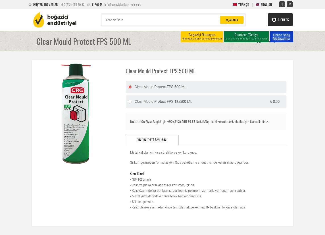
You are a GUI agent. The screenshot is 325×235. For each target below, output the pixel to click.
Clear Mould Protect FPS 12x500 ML (207, 101)
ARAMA (232, 19)
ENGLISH (266, 4)
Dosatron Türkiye (246, 37)
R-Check (280, 19)
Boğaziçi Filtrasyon (202, 37)
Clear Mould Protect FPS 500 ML (160, 87)
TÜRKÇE (243, 4)
